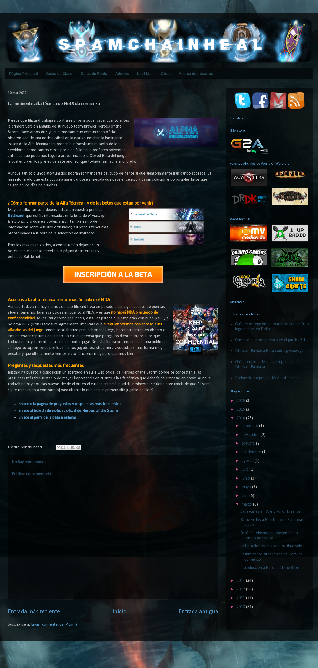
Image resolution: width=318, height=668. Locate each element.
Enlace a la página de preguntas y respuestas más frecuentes (69, 404)
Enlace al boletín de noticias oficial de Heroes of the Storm (68, 411)
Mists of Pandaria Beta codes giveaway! (269, 351)
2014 (241, 418)
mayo (247, 487)
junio (246, 478)
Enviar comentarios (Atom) (54, 625)
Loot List (145, 74)
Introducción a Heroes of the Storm (271, 568)
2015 (241, 409)
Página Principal (23, 74)
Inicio (119, 612)
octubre (249, 443)
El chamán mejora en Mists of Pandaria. (268, 378)
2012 (241, 589)
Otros (166, 74)
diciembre (250, 426)
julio (246, 469)
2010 (241, 607)
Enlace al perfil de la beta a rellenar (47, 418)
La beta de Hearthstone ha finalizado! (272, 546)
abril (245, 496)
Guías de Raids (93, 74)
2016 (241, 401)
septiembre (252, 452)
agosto (248, 461)
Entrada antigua (198, 612)
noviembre (251, 435)
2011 (241, 598)
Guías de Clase (59, 74)
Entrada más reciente (34, 612)
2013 (241, 581)
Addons (122, 74)
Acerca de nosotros (196, 74)
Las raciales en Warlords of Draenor (270, 511)
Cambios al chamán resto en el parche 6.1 (270, 340)
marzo (247, 504)
